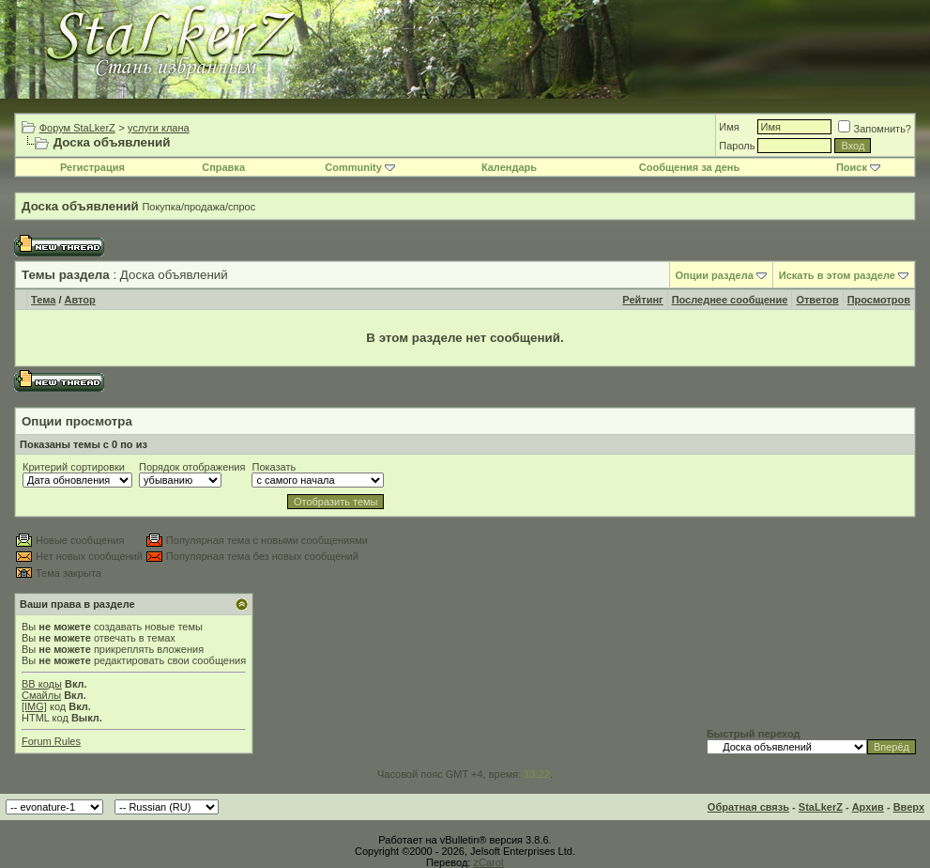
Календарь (509, 167)
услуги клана (159, 127)
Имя (729, 126)
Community (360, 167)
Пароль (737, 145)
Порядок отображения (192, 467)
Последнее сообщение (730, 299)
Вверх (908, 807)
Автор (80, 299)
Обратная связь (748, 807)
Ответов (817, 299)
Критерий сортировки (74, 467)
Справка (223, 167)
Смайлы (41, 695)
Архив (868, 807)
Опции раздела (715, 275)
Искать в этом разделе (837, 275)
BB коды (42, 684)
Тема (43, 299)
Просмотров (878, 299)
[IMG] (34, 706)
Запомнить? (874, 128)
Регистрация (92, 167)
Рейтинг (642, 299)
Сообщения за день (689, 167)
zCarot (488, 862)
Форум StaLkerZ (77, 127)
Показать (274, 467)
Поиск (858, 167)
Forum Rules (51, 741)
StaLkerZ (821, 807)
